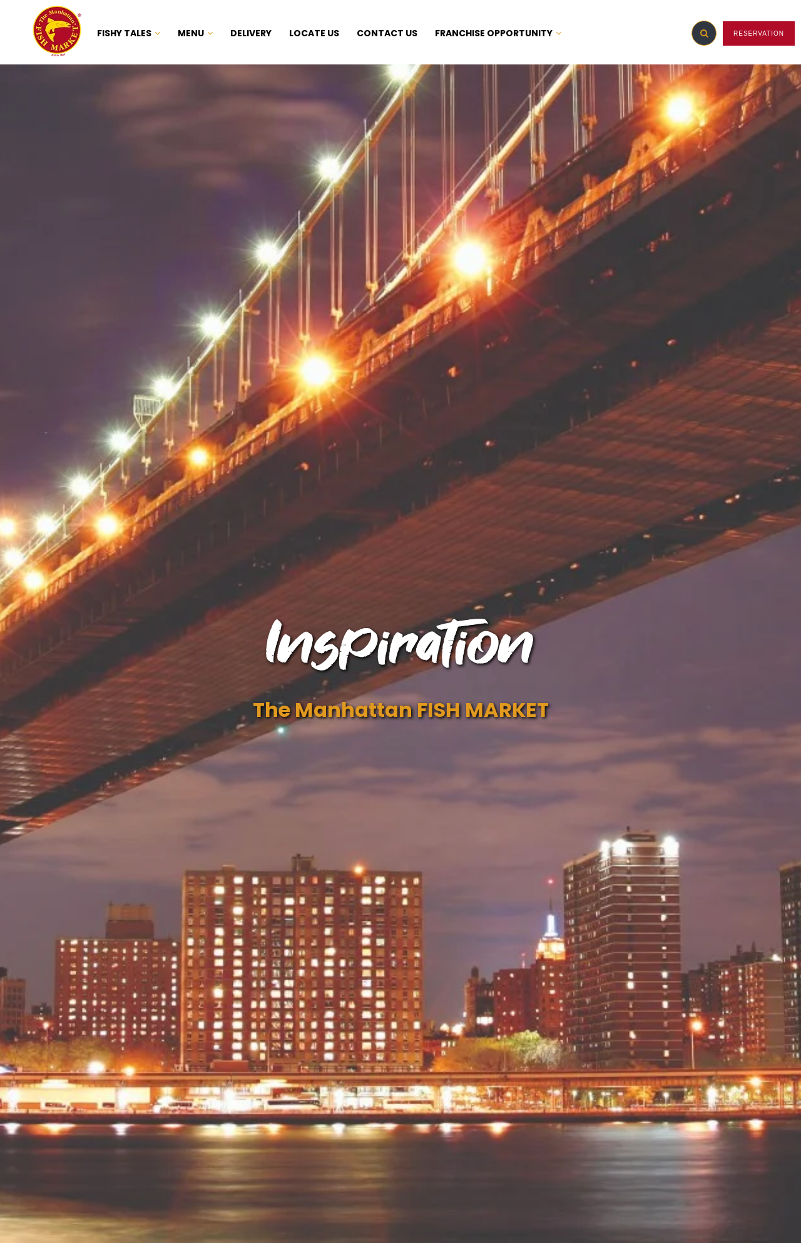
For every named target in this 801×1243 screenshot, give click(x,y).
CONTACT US (387, 33)
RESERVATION (758, 33)
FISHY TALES (128, 33)
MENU (195, 33)
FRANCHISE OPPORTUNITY (498, 33)
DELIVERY (251, 33)
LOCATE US (314, 33)
